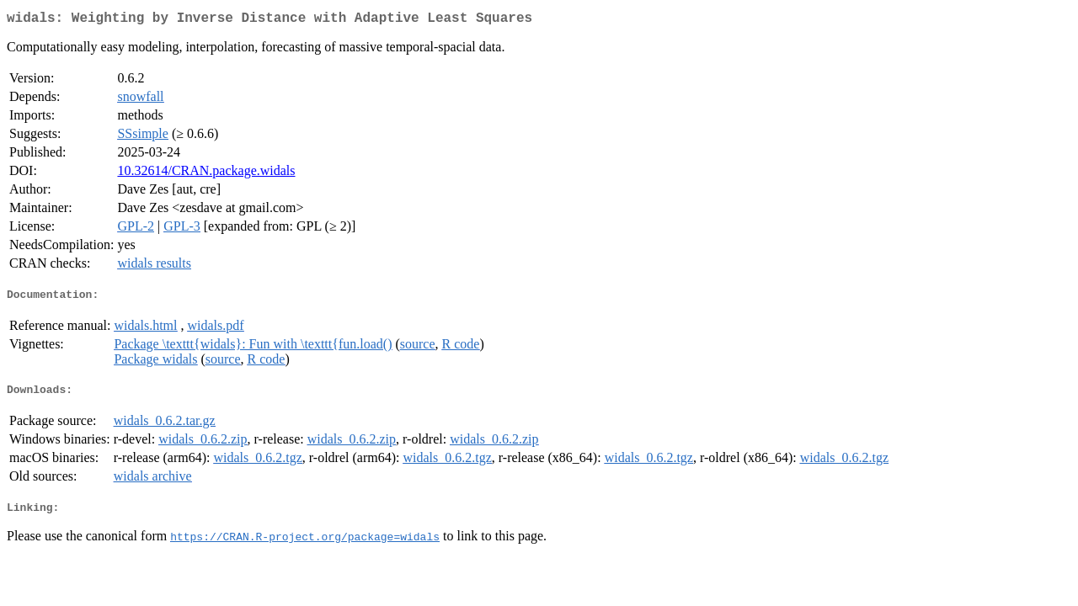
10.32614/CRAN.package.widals (206, 174)
